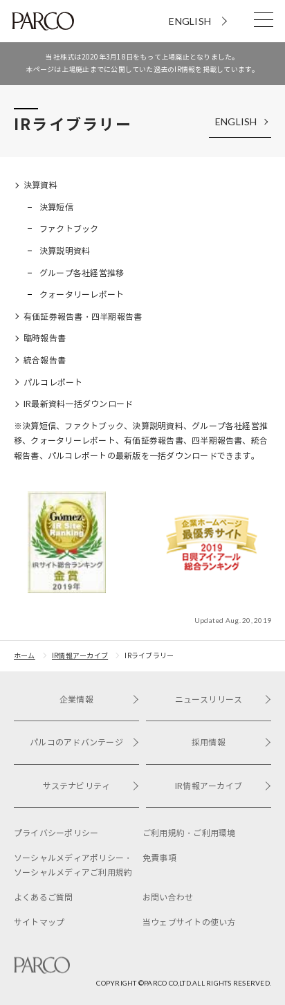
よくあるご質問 (43, 897)
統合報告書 (45, 360)
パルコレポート (53, 382)
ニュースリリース (223, 699)
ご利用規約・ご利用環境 (189, 833)
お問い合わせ (167, 897)
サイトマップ (39, 922)
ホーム (24, 655)
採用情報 (231, 742)
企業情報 (99, 699)
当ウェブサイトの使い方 (189, 922)
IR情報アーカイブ (80, 655)
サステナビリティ (91, 786)
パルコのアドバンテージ (84, 742)
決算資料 (40, 185)
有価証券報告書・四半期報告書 (83, 316)
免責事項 (159, 858)
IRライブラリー (149, 655)
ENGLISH (190, 21)
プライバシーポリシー (56, 833)
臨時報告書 (45, 338)
